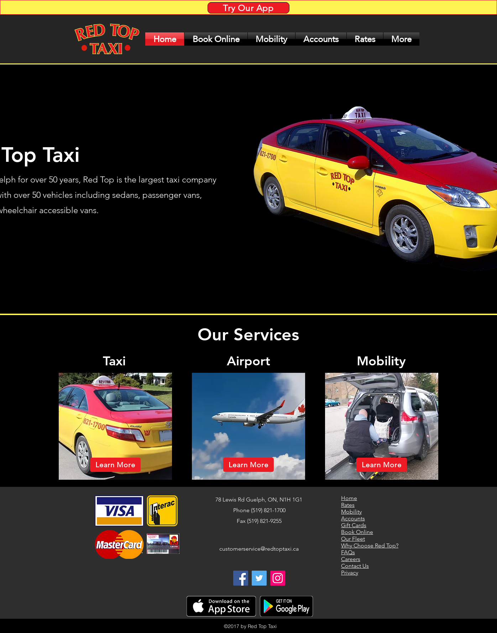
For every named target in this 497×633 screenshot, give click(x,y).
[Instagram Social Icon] (277, 578)
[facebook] (240, 578)
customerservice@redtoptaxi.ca (259, 548)
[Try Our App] (248, 8)
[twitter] (259, 578)
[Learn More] (115, 465)
